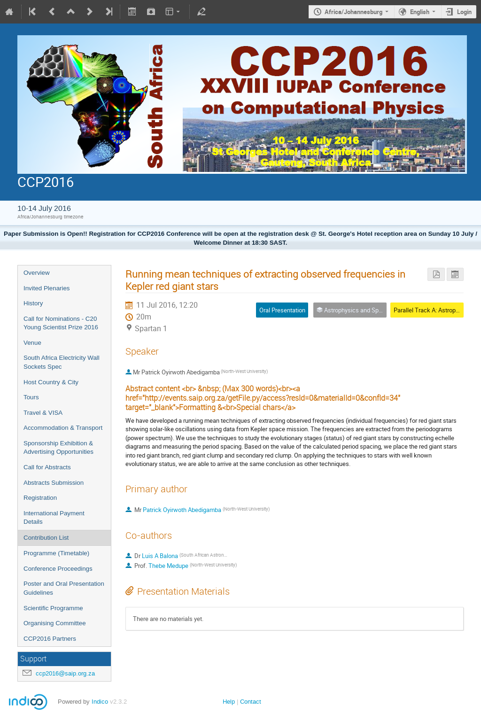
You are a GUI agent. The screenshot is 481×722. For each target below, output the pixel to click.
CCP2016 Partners (49, 638)
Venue (32, 342)
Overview (36, 272)
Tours (31, 397)
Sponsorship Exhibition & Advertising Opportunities (58, 448)
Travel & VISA (42, 412)
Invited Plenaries (46, 288)
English (419, 12)
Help (229, 702)
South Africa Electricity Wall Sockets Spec (61, 362)
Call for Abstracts (47, 467)
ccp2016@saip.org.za (65, 673)
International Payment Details (54, 518)
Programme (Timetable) (56, 553)
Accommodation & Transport (62, 427)
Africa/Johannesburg (353, 12)
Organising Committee (54, 623)
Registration (40, 497)
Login (464, 12)
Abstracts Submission (53, 482)
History (33, 303)
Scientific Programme (53, 608)
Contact (250, 702)
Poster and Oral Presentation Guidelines (63, 588)
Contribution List (46, 537)
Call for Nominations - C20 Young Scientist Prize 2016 (60, 323)
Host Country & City (50, 382)
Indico (100, 702)
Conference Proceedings (58, 568)
